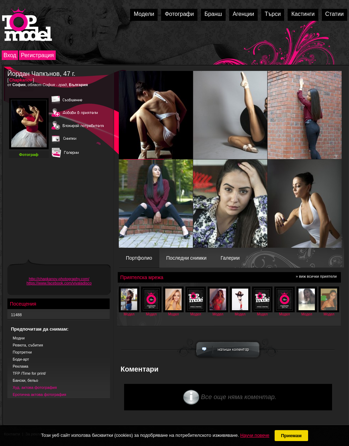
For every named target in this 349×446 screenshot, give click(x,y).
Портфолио (139, 258)
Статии (334, 14)
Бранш (213, 14)
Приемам (291, 435)
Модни (19, 338)
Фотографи (179, 14)
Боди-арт (21, 359)
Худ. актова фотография (35, 387)
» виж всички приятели (316, 276)
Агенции (243, 14)
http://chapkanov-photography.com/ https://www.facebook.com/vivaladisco (59, 281)
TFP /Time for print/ (29, 373)
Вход (10, 55)
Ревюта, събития (28, 345)
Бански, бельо (25, 380)
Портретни (22, 352)
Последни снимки (186, 258)
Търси (273, 14)
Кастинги (302, 14)
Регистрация (37, 55)
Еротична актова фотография (39, 394)
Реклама (20, 366)
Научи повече (254, 435)
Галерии (230, 258)
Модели (144, 14)
